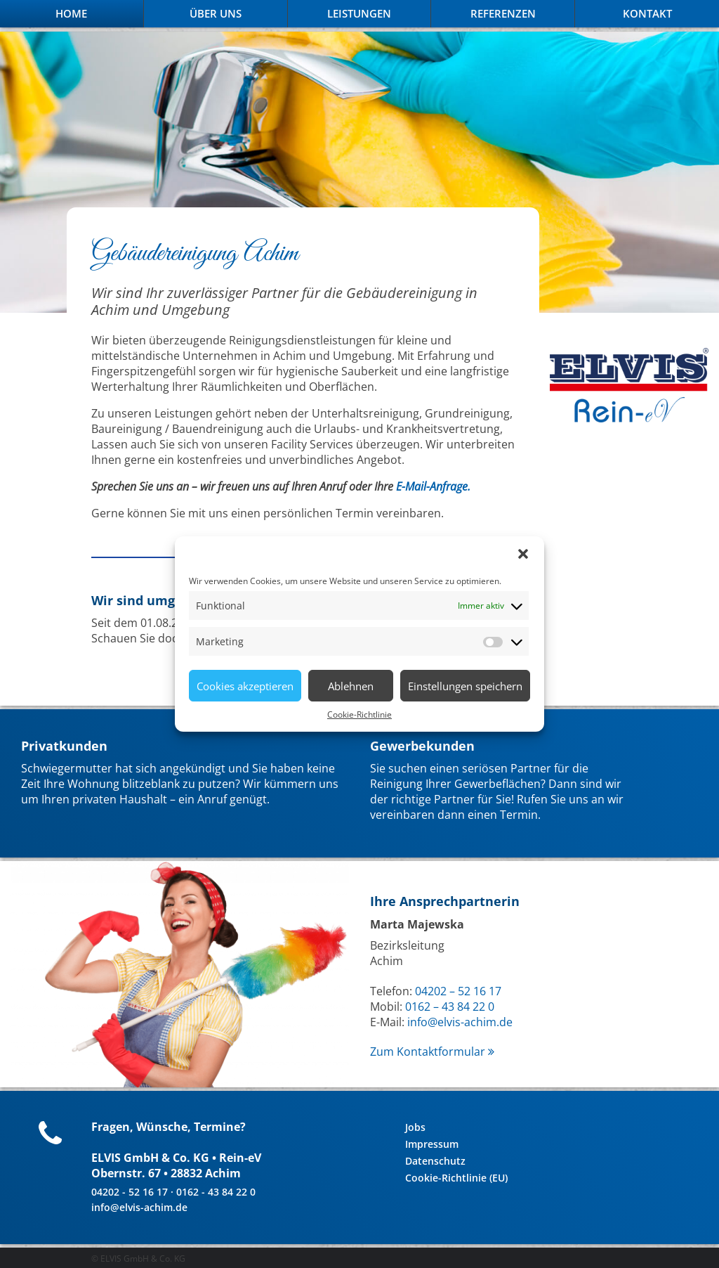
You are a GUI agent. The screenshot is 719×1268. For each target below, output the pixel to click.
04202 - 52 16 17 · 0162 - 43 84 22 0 (173, 1191)
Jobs (415, 1127)
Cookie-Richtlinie (359, 714)
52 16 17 (478, 991)
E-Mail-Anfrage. (433, 486)
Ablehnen (351, 686)
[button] (523, 554)
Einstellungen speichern (465, 686)
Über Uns (216, 13)
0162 (419, 1006)
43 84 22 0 (466, 1006)
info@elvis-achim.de (460, 1022)
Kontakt (647, 13)
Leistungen (359, 13)
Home (71, 13)
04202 (432, 991)
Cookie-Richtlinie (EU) (456, 1177)
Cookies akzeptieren (245, 686)
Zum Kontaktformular (432, 1051)
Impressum (432, 1144)
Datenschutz (435, 1160)
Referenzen (503, 13)
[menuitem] (72, 13)
